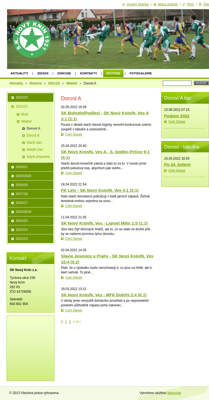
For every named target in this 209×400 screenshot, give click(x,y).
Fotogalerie (141, 73)
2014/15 (21, 221)
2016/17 (21, 203)
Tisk (206, 4)
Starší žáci (34, 142)
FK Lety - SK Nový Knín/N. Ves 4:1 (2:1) (100, 190)
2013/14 (21, 230)
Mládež (71, 83)
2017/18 (21, 194)
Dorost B (33, 135)
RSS (190, 4)
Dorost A (33, 128)
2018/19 (21, 185)
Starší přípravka (38, 157)
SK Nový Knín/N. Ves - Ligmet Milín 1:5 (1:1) (104, 223)
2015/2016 (23, 212)
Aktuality (19, 73)
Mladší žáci (35, 150)
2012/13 (21, 239)
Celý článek (73, 134)
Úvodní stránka (138, 4)
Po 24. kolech (177, 164)
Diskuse (64, 73)
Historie (113, 73)
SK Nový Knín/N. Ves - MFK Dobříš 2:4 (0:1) (104, 294)
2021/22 (54, 83)
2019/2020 (23, 176)
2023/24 (42, 73)
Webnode (174, 393)
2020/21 (21, 167)
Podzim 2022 (176, 116)
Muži (24, 114)
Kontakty (88, 73)
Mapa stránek (168, 4)
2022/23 (21, 97)
